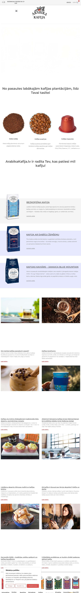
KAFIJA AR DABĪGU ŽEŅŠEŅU (45, 234)
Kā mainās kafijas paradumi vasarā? (15, 352)
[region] (22, 578)
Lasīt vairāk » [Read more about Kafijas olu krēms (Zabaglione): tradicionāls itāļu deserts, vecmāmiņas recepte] (4, 431)
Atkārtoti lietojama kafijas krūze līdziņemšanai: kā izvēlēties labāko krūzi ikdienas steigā (60, 421)
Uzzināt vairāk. (31, 216)
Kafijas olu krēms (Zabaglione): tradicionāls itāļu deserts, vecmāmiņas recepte (20, 421)
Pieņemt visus (33, 586)
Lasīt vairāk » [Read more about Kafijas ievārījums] (45, 362)
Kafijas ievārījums (49, 352)
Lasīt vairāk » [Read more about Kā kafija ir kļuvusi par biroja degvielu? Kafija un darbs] (45, 501)
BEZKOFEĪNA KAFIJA (40, 202)
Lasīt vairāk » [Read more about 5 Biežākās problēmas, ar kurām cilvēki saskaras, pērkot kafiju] (45, 569)
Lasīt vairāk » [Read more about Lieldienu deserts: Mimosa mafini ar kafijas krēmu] (4, 501)
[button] (16, 10)
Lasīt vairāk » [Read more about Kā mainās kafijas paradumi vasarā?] (4, 362)
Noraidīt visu (20, 586)
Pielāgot (10, 586)
